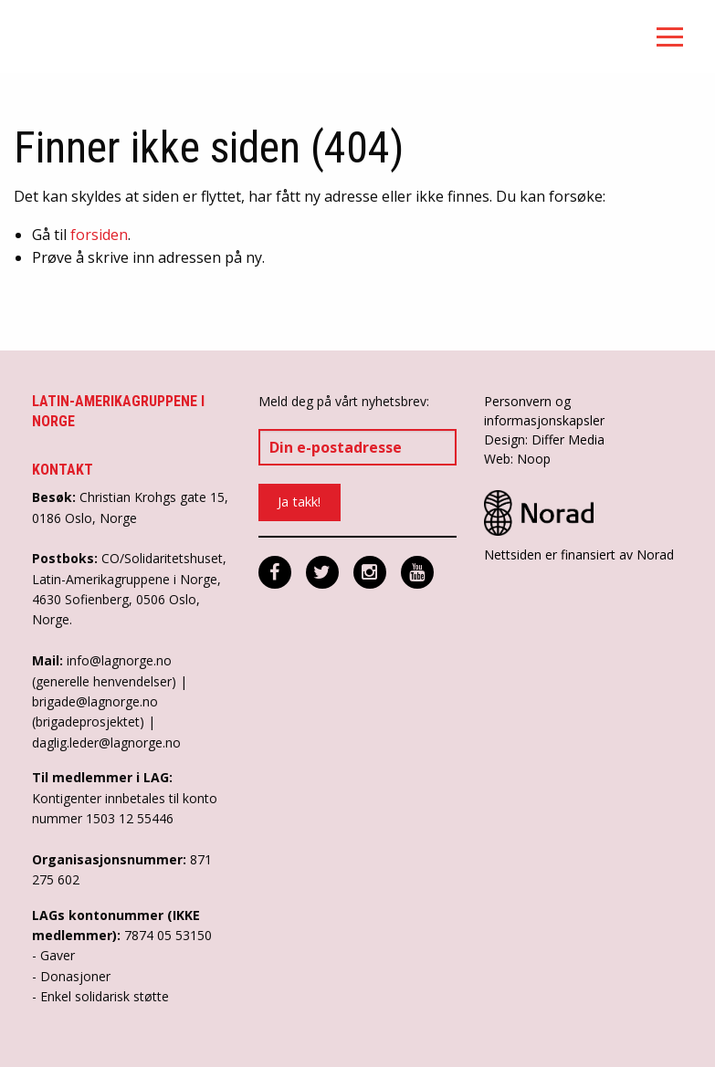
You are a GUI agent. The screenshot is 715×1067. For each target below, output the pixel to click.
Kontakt (62, 469)
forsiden (99, 235)
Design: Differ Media (544, 439)
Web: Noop (517, 458)
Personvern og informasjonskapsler (544, 410)
